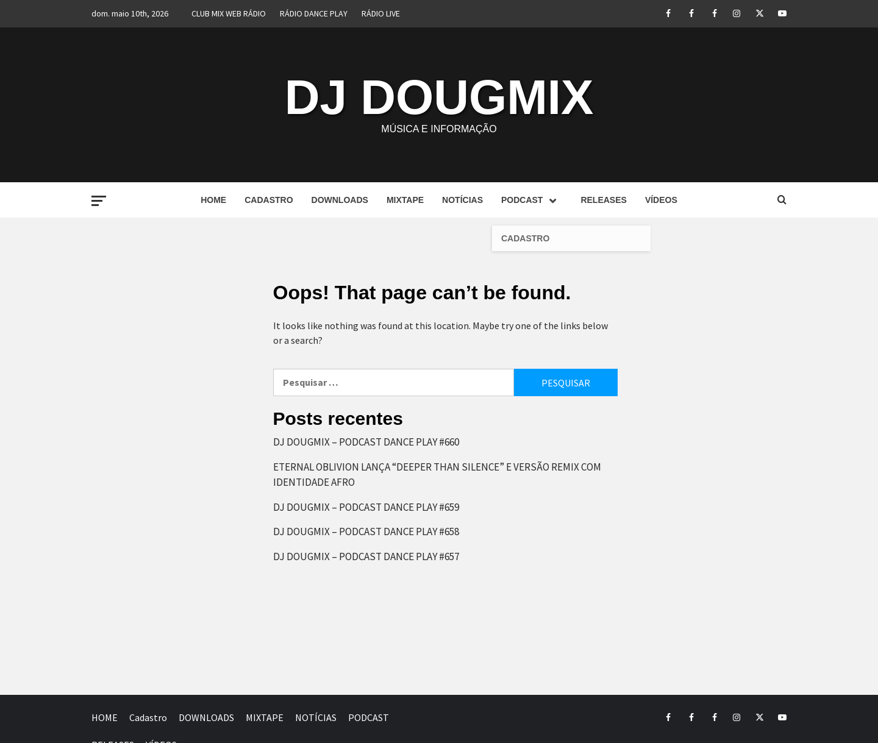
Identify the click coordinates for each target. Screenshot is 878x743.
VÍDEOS (661, 200)
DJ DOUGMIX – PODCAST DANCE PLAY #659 (366, 507)
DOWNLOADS (340, 200)
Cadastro (268, 200)
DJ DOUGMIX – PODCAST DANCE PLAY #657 (366, 556)
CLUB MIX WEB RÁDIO (228, 13)
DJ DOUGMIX (439, 97)
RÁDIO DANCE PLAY (314, 13)
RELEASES (603, 200)
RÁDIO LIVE (381, 13)
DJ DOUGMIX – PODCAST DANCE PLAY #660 (366, 442)
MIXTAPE (405, 200)
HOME (213, 200)
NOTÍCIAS (462, 200)
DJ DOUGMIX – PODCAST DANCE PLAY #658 (366, 531)
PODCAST (531, 200)
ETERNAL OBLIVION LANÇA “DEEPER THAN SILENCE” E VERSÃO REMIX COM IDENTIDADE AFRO (437, 474)
